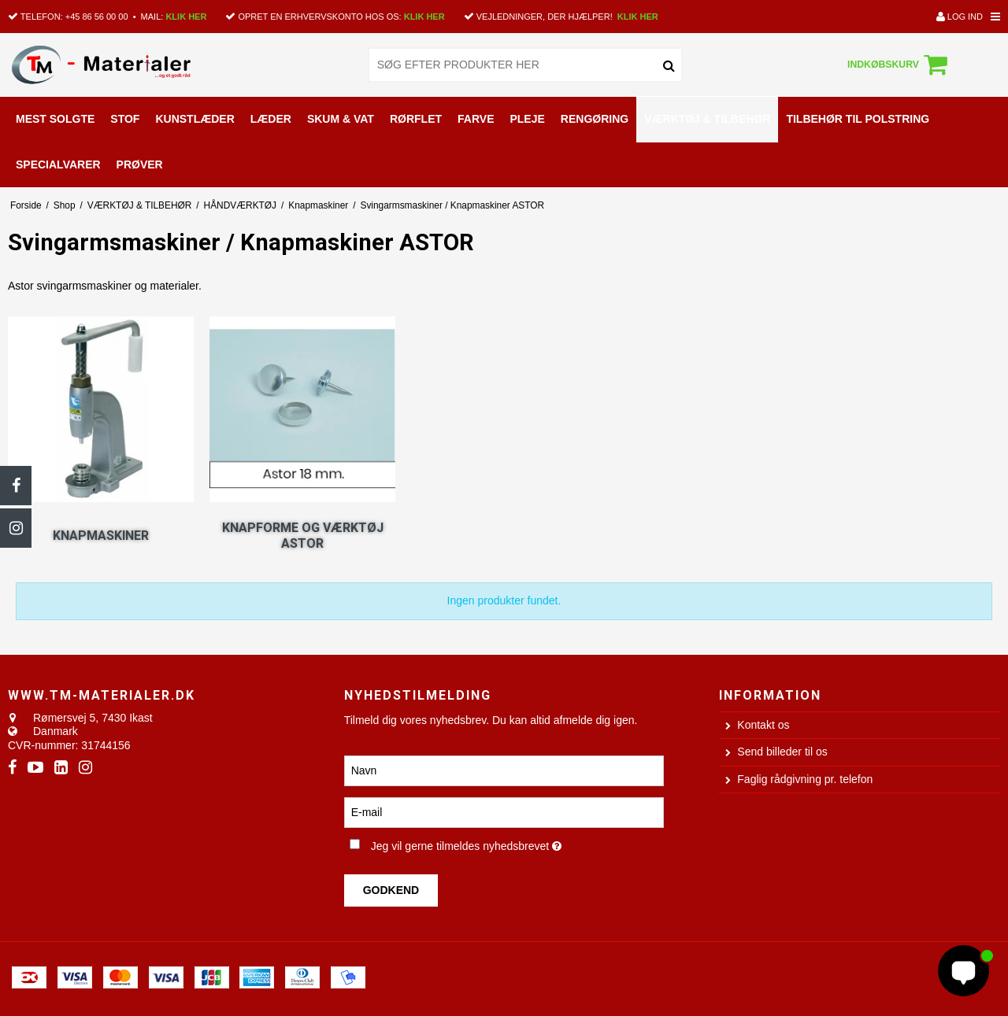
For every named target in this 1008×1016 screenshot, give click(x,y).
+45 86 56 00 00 (96, 16)
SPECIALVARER (58, 164)
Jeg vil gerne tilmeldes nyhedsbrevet (518, 842)
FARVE (476, 119)
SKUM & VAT (340, 119)
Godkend (391, 890)
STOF (124, 119)
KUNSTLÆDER (194, 119)
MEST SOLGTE (55, 119)
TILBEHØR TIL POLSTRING (857, 119)
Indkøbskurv (899, 64)
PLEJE (527, 119)
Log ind (959, 16)
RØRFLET (416, 119)
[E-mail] (504, 812)
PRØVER (140, 164)
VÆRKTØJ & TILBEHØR (707, 119)
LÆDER (270, 119)
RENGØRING (594, 119)
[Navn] (504, 770)
